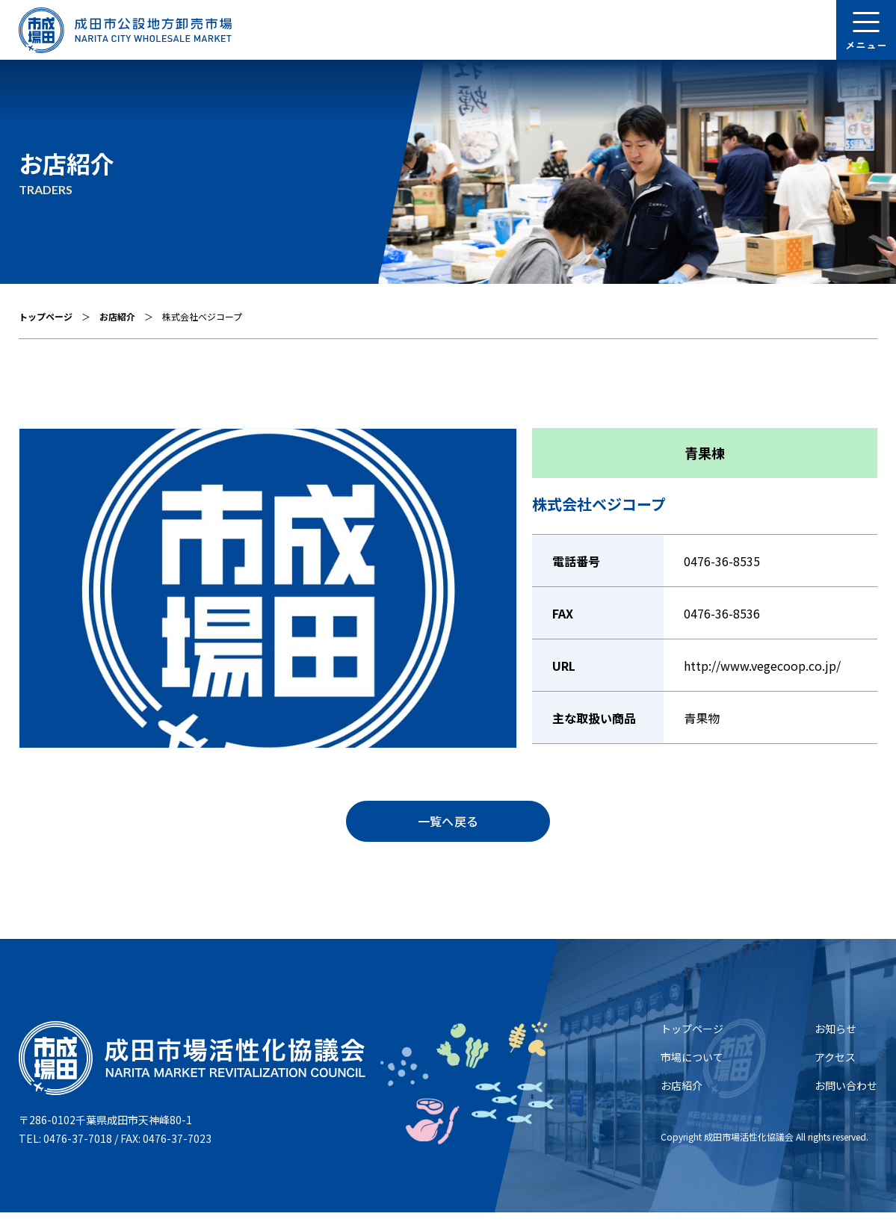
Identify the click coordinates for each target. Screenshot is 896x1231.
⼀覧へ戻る (448, 831)
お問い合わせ (846, 1104)
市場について (692, 1075)
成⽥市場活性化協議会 (749, 1155)
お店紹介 (117, 316)
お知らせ (835, 1047)
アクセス (835, 1075)
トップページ (45, 316)
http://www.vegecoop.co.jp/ (762, 666)
